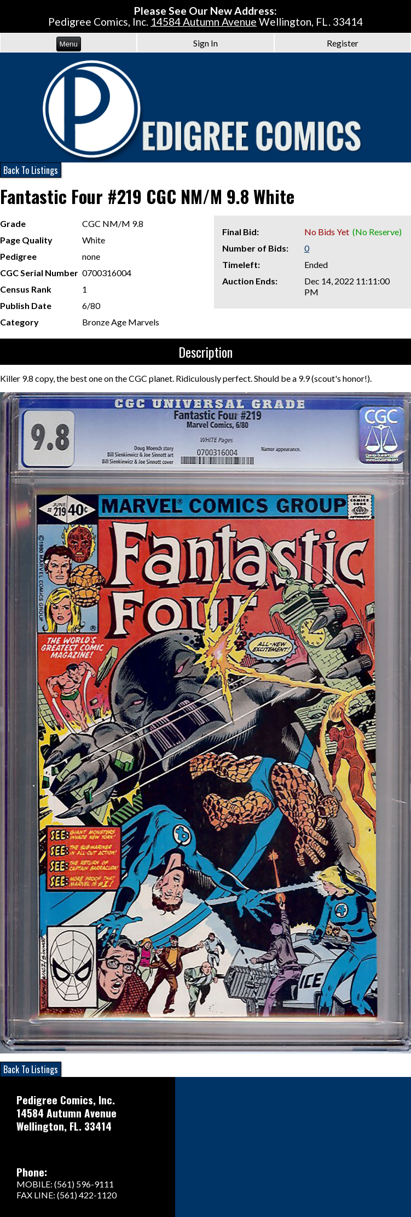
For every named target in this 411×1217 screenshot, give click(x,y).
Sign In (205, 43)
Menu (69, 44)
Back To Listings (30, 170)
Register (342, 43)
